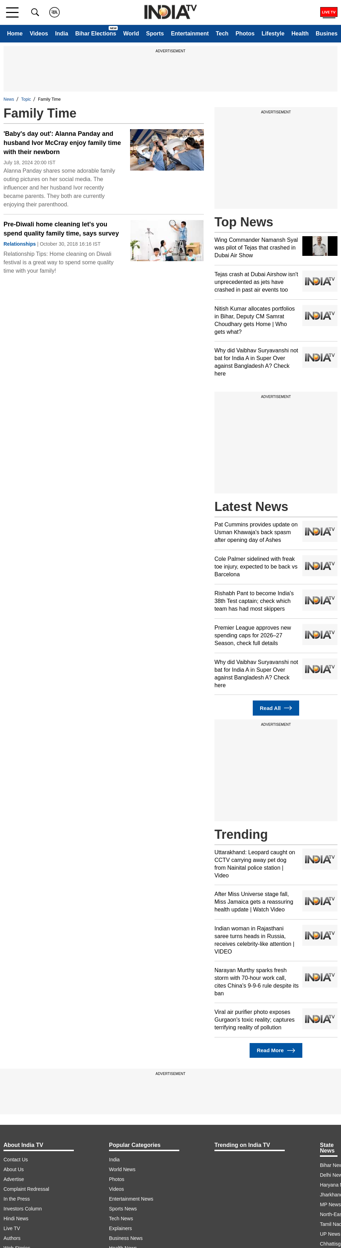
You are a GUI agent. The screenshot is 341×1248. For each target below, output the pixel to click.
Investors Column (23, 1209)
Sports (155, 33)
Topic (26, 99)
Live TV (12, 1228)
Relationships (20, 244)
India (61, 33)
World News (122, 1169)
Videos (39, 33)
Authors (12, 1238)
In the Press (17, 1199)
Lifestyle (273, 33)
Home (14, 33)
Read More (276, 1051)
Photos (245, 33)
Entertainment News (131, 1199)
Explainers (120, 1228)
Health (300, 33)
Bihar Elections (95, 33)
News (9, 99)
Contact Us (16, 1159)
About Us (14, 1169)
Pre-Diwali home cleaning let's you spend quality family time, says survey (61, 229)
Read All (276, 708)
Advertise (14, 1179)
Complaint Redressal (26, 1189)
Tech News (121, 1218)
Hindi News (16, 1218)
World (131, 33)
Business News (126, 1238)
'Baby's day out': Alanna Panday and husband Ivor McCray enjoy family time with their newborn (62, 142)
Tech (222, 33)
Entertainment (190, 33)
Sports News (123, 1209)
